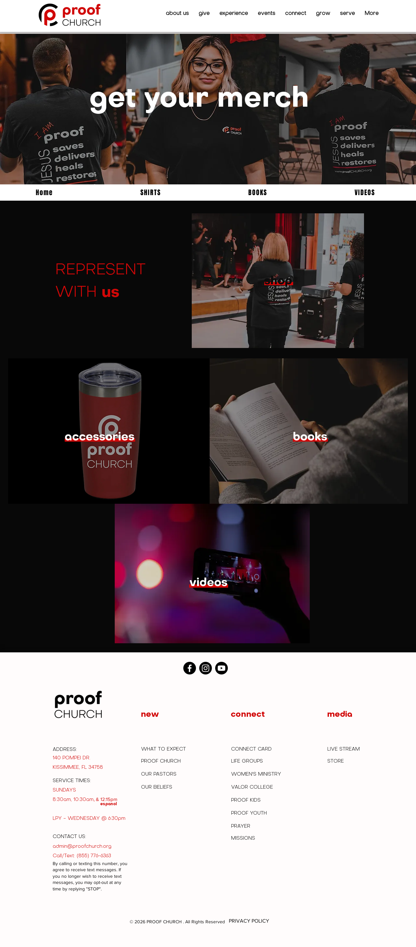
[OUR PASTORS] (160, 774)
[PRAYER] (241, 826)
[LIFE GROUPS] (249, 761)
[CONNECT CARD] (253, 749)
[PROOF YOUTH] (250, 813)
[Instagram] (205, 668)
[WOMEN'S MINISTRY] (258, 774)
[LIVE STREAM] (345, 749)
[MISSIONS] (243, 838)
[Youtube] (221, 668)
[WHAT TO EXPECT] (166, 749)
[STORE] (337, 761)
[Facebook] (189, 668)
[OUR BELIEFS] (158, 787)
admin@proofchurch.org (82, 846)
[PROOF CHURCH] (163, 761)
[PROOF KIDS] (247, 800)
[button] (177, 14)
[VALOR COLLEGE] (253, 787)
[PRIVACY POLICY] (249, 921)
